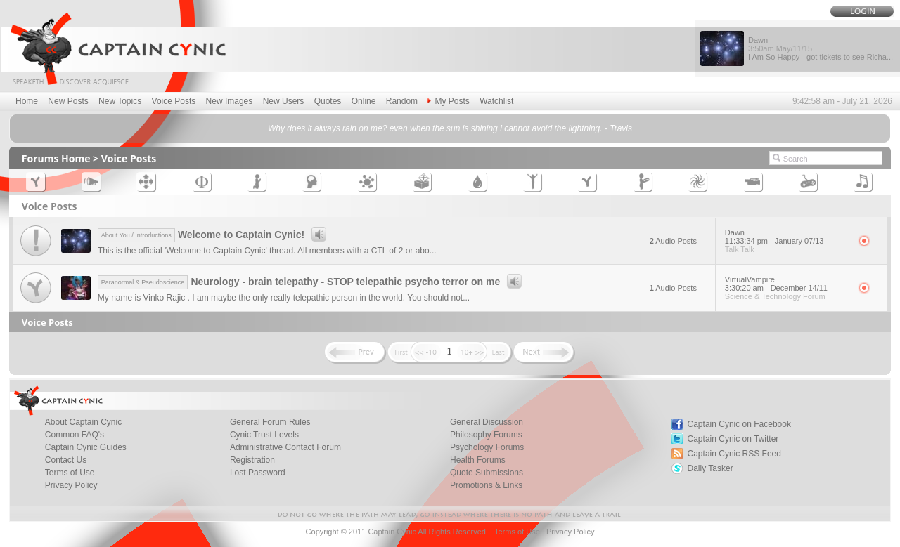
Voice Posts (174, 101)
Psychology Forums (487, 447)
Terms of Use (70, 472)
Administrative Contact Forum (285, 447)
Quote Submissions (486, 472)
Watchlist (496, 101)
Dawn (735, 232)
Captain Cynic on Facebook (739, 424)
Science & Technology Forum (775, 296)
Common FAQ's (74, 435)
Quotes (328, 101)
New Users (283, 101)
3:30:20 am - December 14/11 (776, 288)
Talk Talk (739, 249)
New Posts (68, 101)
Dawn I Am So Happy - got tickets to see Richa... (820, 48)
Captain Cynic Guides (86, 447)
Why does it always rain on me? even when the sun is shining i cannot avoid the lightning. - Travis (450, 128)
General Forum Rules (270, 422)
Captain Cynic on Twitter (733, 439)
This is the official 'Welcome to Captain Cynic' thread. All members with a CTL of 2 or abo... (267, 251)
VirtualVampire (750, 279)
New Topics (119, 101)
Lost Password (257, 472)
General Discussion (486, 422)
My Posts (448, 101)
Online (364, 101)
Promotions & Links (486, 485)
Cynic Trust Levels (264, 435)
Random (402, 101)
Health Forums (478, 460)
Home (26, 101)
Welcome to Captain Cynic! (214, 234)
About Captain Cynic (83, 422)
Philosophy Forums (486, 435)
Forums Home (56, 158)
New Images (229, 101)
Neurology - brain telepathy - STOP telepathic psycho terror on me (312, 281)
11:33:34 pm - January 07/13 (774, 241)
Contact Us (65, 460)
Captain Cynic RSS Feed (734, 454)
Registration (252, 460)
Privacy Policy (71, 485)
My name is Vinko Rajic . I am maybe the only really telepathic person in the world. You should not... (284, 298)
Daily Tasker (710, 468)
